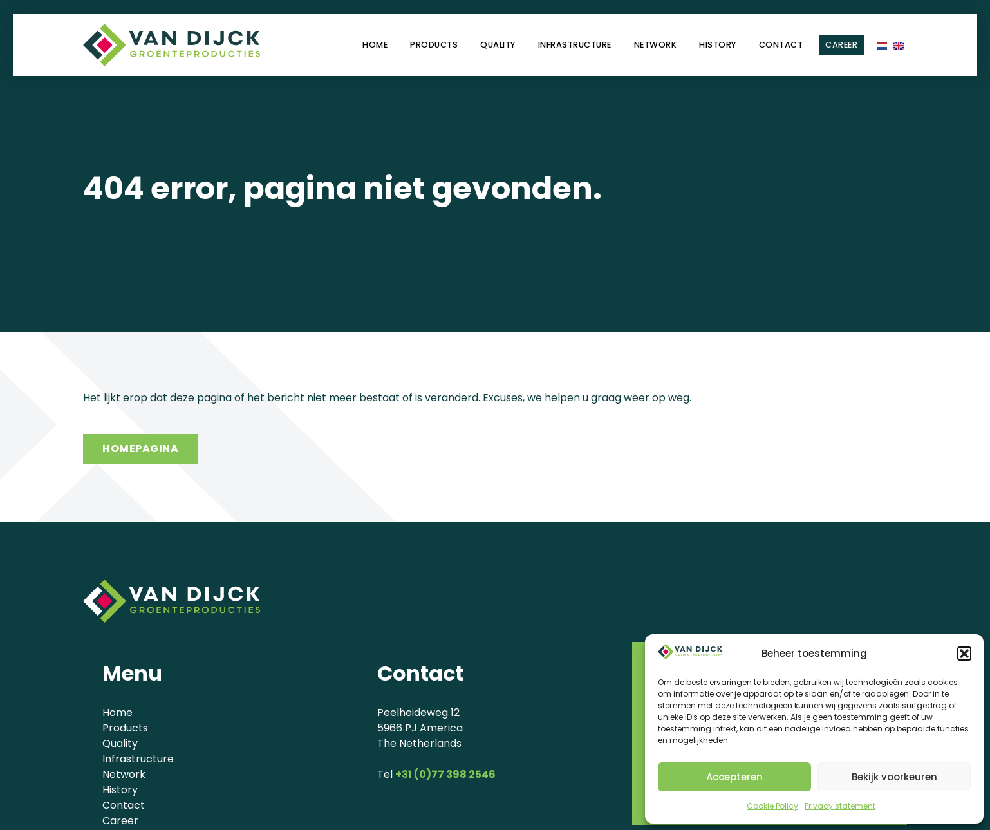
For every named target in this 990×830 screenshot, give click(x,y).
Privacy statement (840, 805)
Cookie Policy (772, 805)
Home (375, 44)
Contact (781, 44)
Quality (498, 44)
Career (841, 44)
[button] (964, 653)
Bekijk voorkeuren (894, 777)
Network (655, 44)
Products (434, 44)
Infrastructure (575, 44)
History (717, 44)
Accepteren (734, 777)
